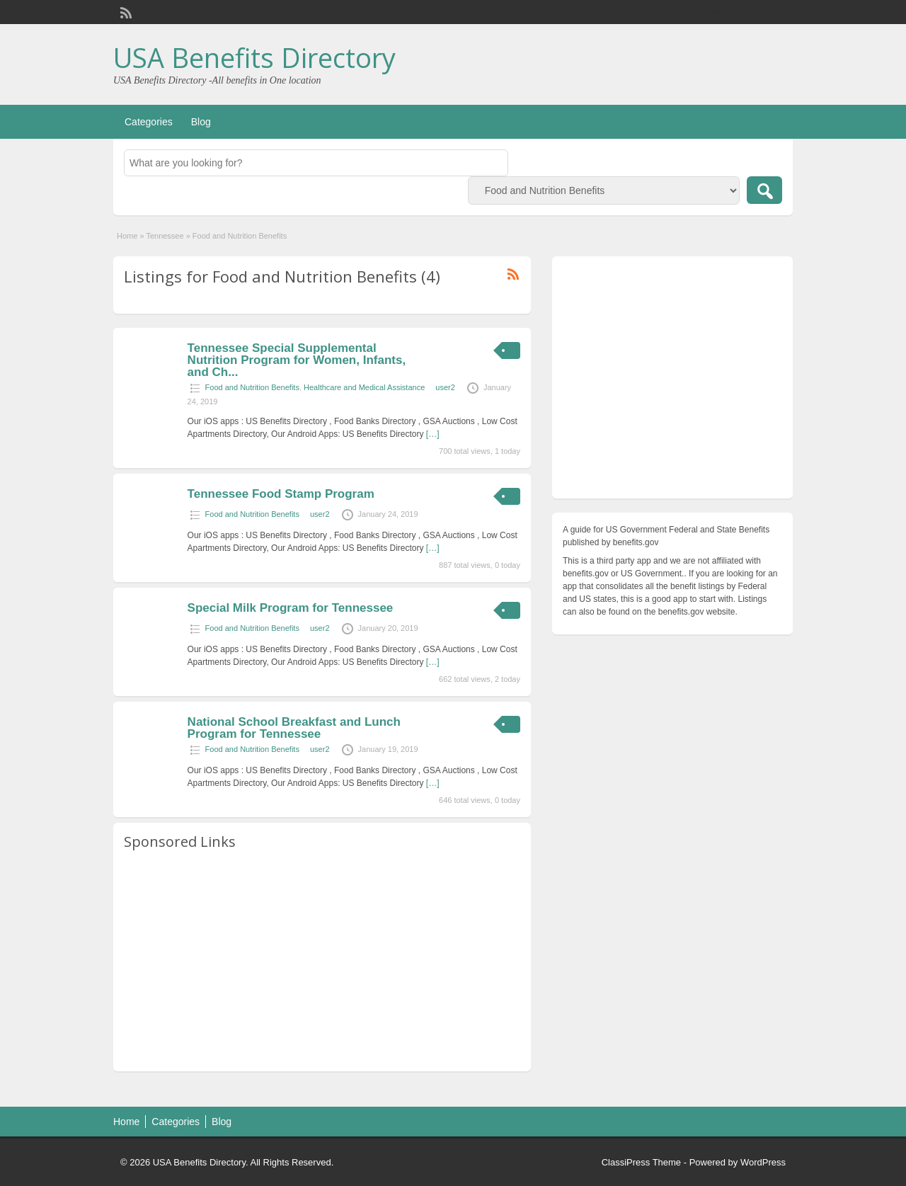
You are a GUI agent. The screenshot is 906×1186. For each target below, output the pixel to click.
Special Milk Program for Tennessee (291, 608)
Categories (149, 121)
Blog (201, 121)
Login (775, 12)
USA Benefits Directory (254, 57)
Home (127, 236)
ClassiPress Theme (641, 1162)
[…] (433, 434)
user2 (445, 387)
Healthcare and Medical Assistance (364, 387)
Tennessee (164, 236)
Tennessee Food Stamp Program (281, 494)
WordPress (763, 1162)
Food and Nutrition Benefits (252, 387)
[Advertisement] (322, 961)
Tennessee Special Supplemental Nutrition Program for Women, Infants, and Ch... (297, 360)
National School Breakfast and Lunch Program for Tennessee (294, 728)
